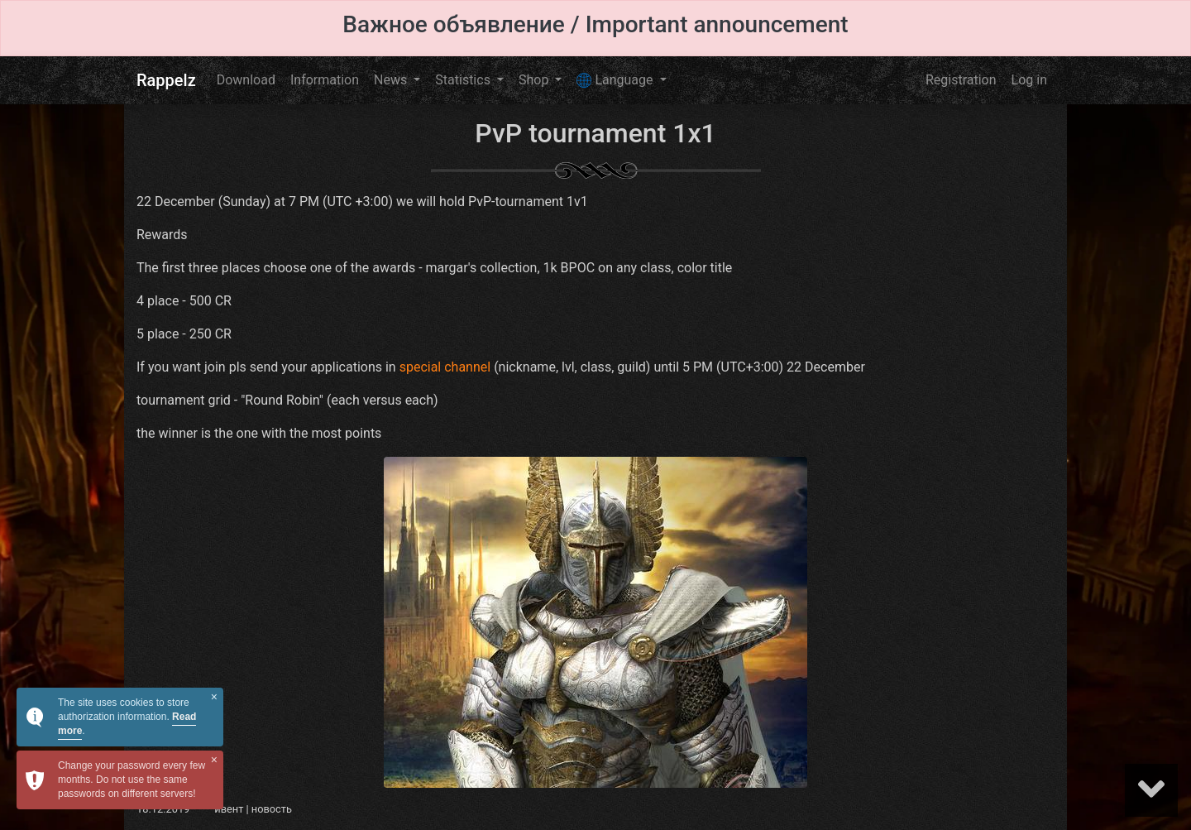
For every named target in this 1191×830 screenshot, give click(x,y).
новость (271, 809)
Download (246, 80)
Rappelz (166, 80)
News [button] (392, 80)
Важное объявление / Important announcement (595, 24)
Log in (1029, 80)
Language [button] (616, 80)
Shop (535, 80)
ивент (228, 809)
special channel (445, 367)
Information (324, 80)
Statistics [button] (464, 80)
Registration (961, 80)
